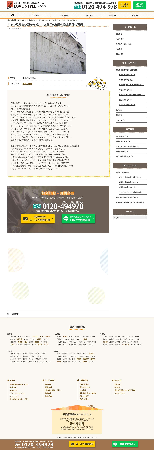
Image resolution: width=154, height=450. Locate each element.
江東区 (12, 342)
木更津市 (86, 356)
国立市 (37, 339)
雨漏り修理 (27, 84)
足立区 (35, 333)
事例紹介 (117, 384)
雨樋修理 (119, 49)
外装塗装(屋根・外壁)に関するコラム (131, 85)
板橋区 (47, 333)
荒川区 (41, 333)
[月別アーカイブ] (130, 217)
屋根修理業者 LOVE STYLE (16, 20)
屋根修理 (119, 34)
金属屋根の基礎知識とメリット (129, 187)
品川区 (46, 342)
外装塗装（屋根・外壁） (124, 44)
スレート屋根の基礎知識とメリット (131, 177)
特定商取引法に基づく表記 (19, 396)
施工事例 (32, 20)
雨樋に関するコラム (125, 90)
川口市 (105, 339)
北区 (25, 339)
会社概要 (112, 15)
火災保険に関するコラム (127, 105)
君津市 (92, 356)
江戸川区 (19, 336)
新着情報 (119, 115)
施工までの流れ (85, 384)
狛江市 (40, 342)
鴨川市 (79, 356)
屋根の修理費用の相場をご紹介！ (127, 197)
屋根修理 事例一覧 (122, 136)
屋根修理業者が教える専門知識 (126, 70)
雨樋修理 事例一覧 (122, 151)
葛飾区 (20, 339)
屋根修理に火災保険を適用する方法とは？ (130, 202)
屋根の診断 (120, 54)
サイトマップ (14, 393)
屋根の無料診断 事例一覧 (124, 156)
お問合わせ (13, 387)
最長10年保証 (84, 393)
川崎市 (85, 336)
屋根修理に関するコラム (127, 75)
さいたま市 (125, 342)
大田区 (38, 336)
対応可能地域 (84, 381)
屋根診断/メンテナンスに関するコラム (132, 95)
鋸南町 (59, 359)
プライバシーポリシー (17, 390)
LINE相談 (83, 387)
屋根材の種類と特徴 (122, 172)
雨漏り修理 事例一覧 (123, 141)
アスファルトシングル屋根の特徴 (130, 192)
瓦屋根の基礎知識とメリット (128, 182)
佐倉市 (85, 359)
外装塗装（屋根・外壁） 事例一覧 (127, 146)
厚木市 (65, 333)
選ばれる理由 (84, 396)
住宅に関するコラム (125, 100)
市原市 (91, 351)
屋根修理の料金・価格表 (88, 390)
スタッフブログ (121, 120)
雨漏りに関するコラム (126, 80)
